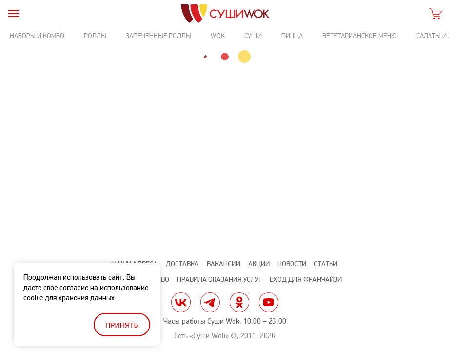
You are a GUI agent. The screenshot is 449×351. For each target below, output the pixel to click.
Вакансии (223, 264)
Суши (253, 36)
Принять (121, 325)
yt (268, 302)
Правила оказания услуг (219, 279)
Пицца (292, 36)
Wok (218, 36)
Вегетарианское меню (359, 36)
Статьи (325, 264)
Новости (291, 264)
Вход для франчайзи (306, 279)
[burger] (13, 13)
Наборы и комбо (37, 36)
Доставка (182, 264)
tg (210, 302)
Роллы (95, 36)
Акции (259, 264)
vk (181, 302)
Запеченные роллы (158, 36)
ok (239, 302)
